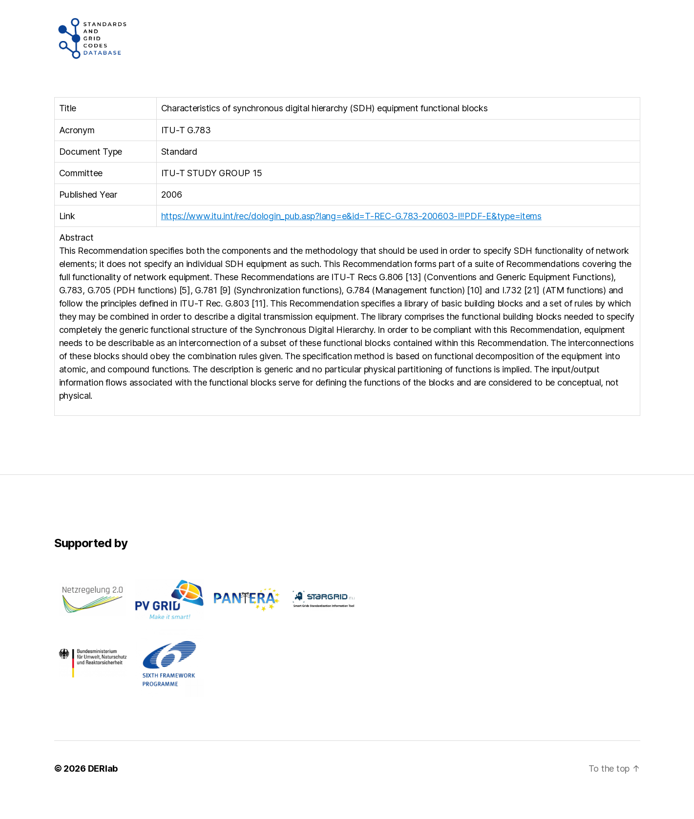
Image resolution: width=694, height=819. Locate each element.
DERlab (103, 791)
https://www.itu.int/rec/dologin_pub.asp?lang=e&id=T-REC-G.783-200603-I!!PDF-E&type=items (351, 239)
